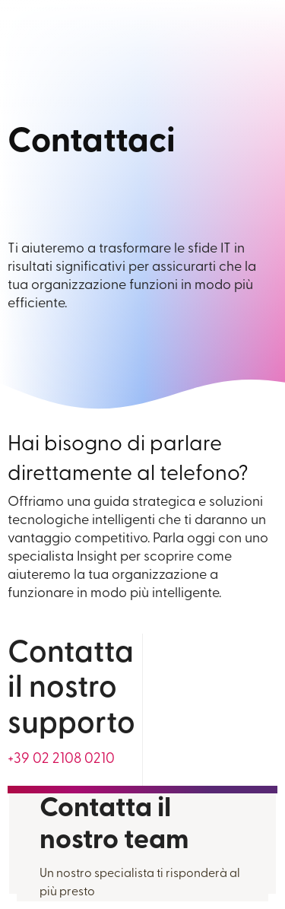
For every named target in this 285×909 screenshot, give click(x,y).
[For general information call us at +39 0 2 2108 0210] (61, 759)
